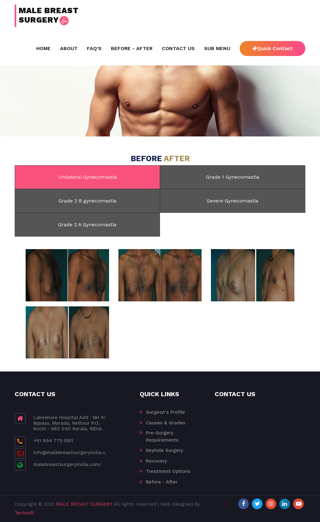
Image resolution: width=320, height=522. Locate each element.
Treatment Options (168, 471)
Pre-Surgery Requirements (162, 436)
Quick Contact (272, 48)
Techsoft (24, 513)
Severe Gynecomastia (232, 201)
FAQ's (94, 48)
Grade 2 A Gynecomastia (87, 225)
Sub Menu (217, 48)
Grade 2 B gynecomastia (87, 201)
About (69, 48)
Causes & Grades (165, 423)
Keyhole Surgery (164, 450)
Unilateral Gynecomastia (87, 177)
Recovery (156, 461)
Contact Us (178, 48)
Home (43, 48)
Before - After (131, 48)
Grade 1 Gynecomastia (232, 177)
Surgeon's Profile (165, 412)
